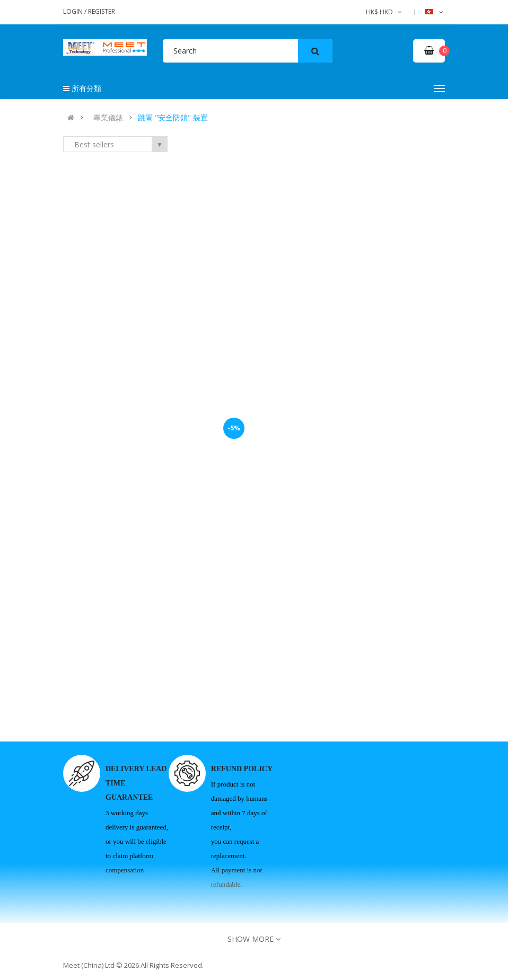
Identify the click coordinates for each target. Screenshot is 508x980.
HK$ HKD (385, 11)
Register (101, 11)
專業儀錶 (108, 117)
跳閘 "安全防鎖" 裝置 (173, 117)
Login (73, 11)
